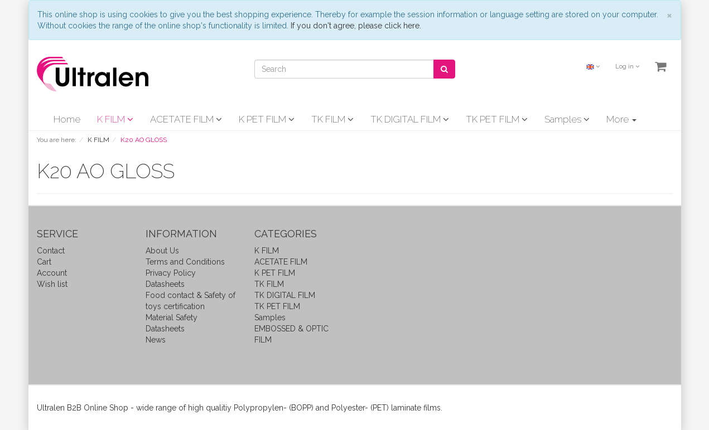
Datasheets (165, 284)
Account (52, 272)
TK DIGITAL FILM (409, 119)
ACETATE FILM (186, 119)
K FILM (115, 119)
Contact (51, 250)
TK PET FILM (497, 119)
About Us (162, 250)
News (156, 339)
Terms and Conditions (185, 261)
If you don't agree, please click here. (356, 25)
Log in (627, 66)
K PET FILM (267, 119)
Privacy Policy (171, 272)
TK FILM (332, 119)
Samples (567, 119)
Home (67, 119)
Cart (44, 261)
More (621, 119)
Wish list (52, 284)
